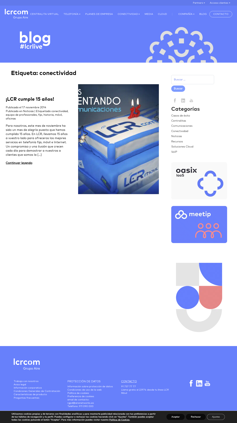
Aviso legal (20, 384)
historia (49, 115)
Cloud (162, 14)
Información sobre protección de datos (90, 386)
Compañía (185, 14)
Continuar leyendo (19, 163)
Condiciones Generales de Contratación (37, 391)
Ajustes (216, 416)
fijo (40, 115)
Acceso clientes (219, 3)
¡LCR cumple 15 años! (30, 99)
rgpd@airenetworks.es (80, 403)
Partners (198, 3)
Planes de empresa (99, 14)
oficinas (11, 118)
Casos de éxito (180, 115)
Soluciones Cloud (182, 146)
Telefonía (70, 14)
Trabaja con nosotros (26, 381)
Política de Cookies (119, 419)
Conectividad (128, 14)
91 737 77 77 (128, 386)
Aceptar (175, 416)
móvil (58, 115)
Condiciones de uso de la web (84, 390)
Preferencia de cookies (80, 396)
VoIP (174, 152)
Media (149, 14)
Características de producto (30, 394)
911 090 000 (86, 406)
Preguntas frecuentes (26, 398)
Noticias (28, 111)
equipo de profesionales (21, 115)
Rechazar (196, 416)
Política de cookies (78, 393)
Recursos (177, 141)
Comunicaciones (182, 126)
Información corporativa (28, 388)
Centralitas (178, 120)
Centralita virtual (44, 14)
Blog (203, 14)
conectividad (59, 111)
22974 (142, 390)
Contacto (220, 14)
